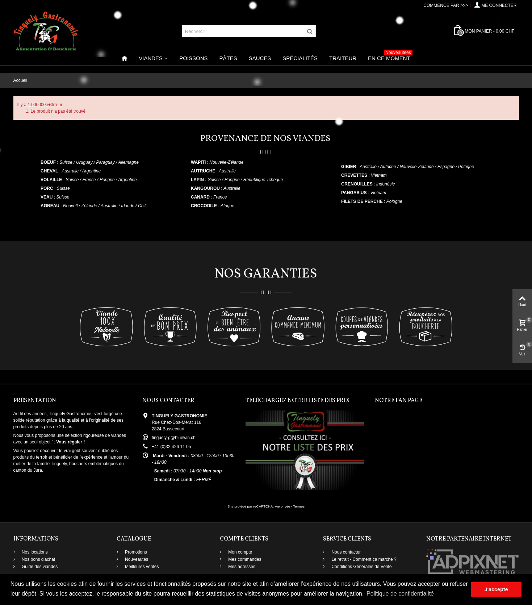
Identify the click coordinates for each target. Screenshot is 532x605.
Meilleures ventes (141, 566)
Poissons (193, 58)
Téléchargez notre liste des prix (298, 400)
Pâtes (228, 58)
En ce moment (390, 56)
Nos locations (34, 552)
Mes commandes (244, 559)
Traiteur (342, 58)
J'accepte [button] (496, 589)
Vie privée (282, 506)
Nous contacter (345, 552)
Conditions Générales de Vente (360, 566)
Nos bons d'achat (38, 559)
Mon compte (239, 552)
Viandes (151, 58)
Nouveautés (136, 559)
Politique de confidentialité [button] (400, 594)
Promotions (135, 552)
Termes (299, 506)
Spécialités (300, 58)
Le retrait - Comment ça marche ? (363, 559)
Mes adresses (241, 566)
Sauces (260, 58)
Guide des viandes (39, 566)
